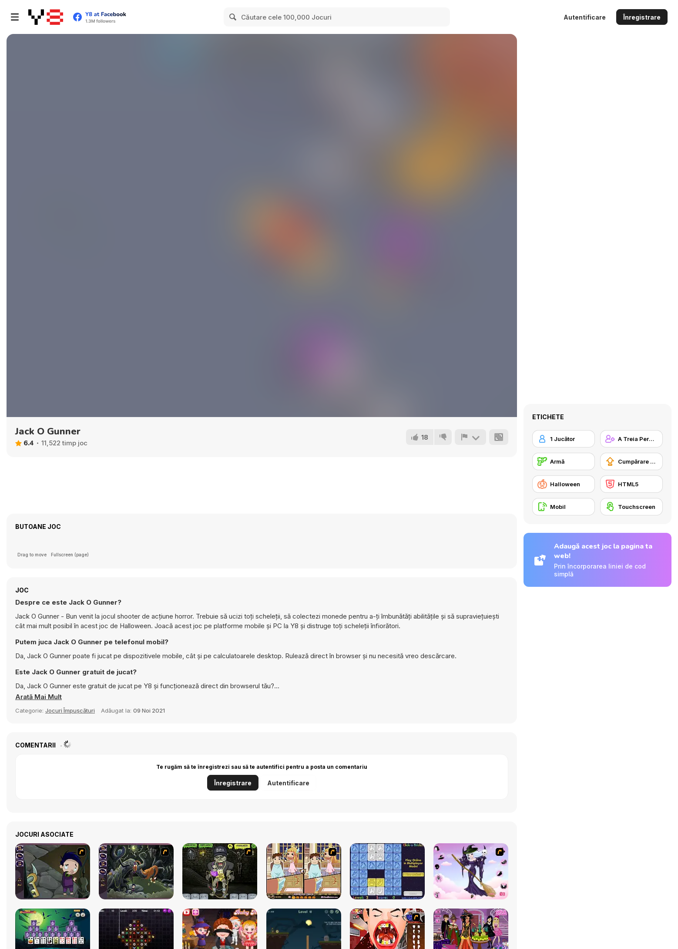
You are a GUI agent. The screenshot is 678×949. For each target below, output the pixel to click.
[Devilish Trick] (303, 871)
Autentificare (585, 17)
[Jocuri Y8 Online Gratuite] (46, 17)
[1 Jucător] (563, 439)
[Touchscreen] (631, 506)
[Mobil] (563, 506)
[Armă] (563, 461)
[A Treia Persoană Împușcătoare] (631, 439)
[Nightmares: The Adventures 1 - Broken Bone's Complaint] (52, 871)
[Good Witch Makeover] (470, 871)
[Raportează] (470, 437)
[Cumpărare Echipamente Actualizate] (631, 461)
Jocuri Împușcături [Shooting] (70, 710)
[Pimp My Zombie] (219, 871)
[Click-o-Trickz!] (387, 871)
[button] (38, 697)
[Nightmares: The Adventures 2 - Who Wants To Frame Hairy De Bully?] (136, 871)
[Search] (233, 17)
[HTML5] (631, 484)
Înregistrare (642, 17)
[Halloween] (563, 484)
